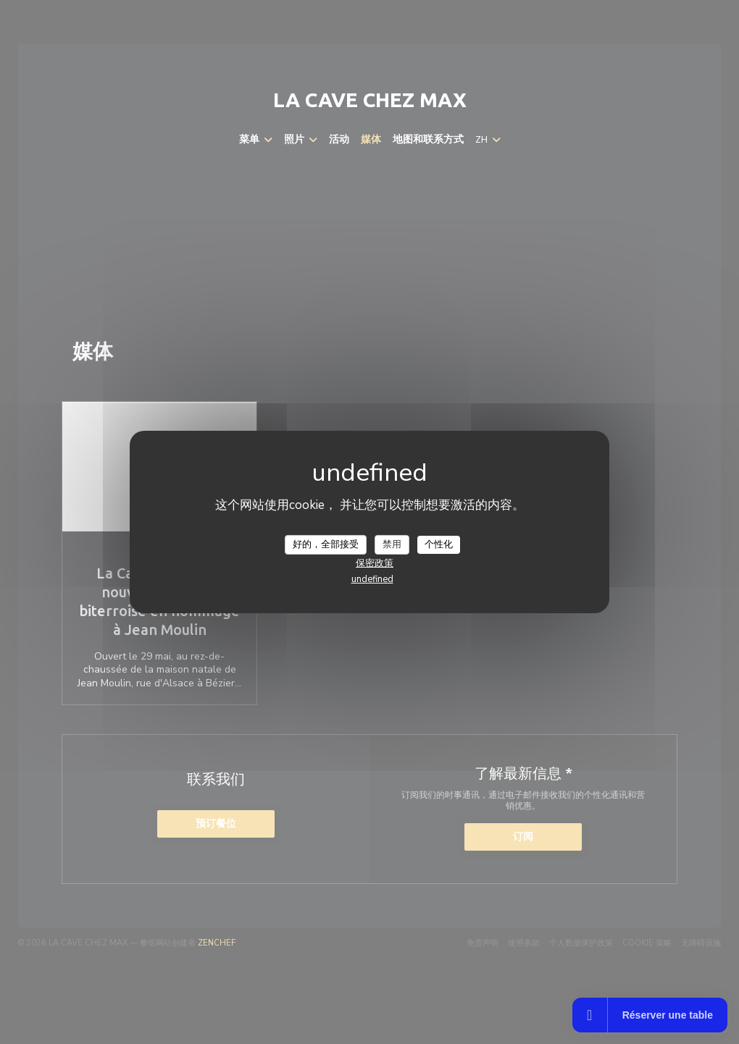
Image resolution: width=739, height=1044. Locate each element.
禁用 (392, 543)
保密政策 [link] (374, 563)
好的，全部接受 (326, 543)
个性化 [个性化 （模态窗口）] (439, 543)
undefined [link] (372, 579)
